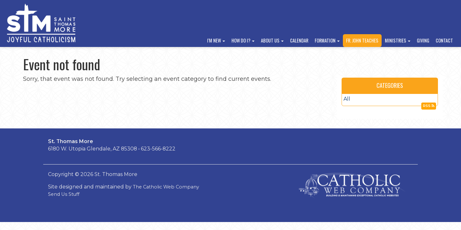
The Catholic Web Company (166, 187)
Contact (444, 40)
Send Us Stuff (63, 194)
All (347, 99)
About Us (272, 40)
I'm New (216, 40)
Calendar (299, 40)
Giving (423, 40)
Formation (327, 40)
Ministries (397, 40)
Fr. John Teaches (362, 40)
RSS (428, 105)
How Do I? (243, 40)
